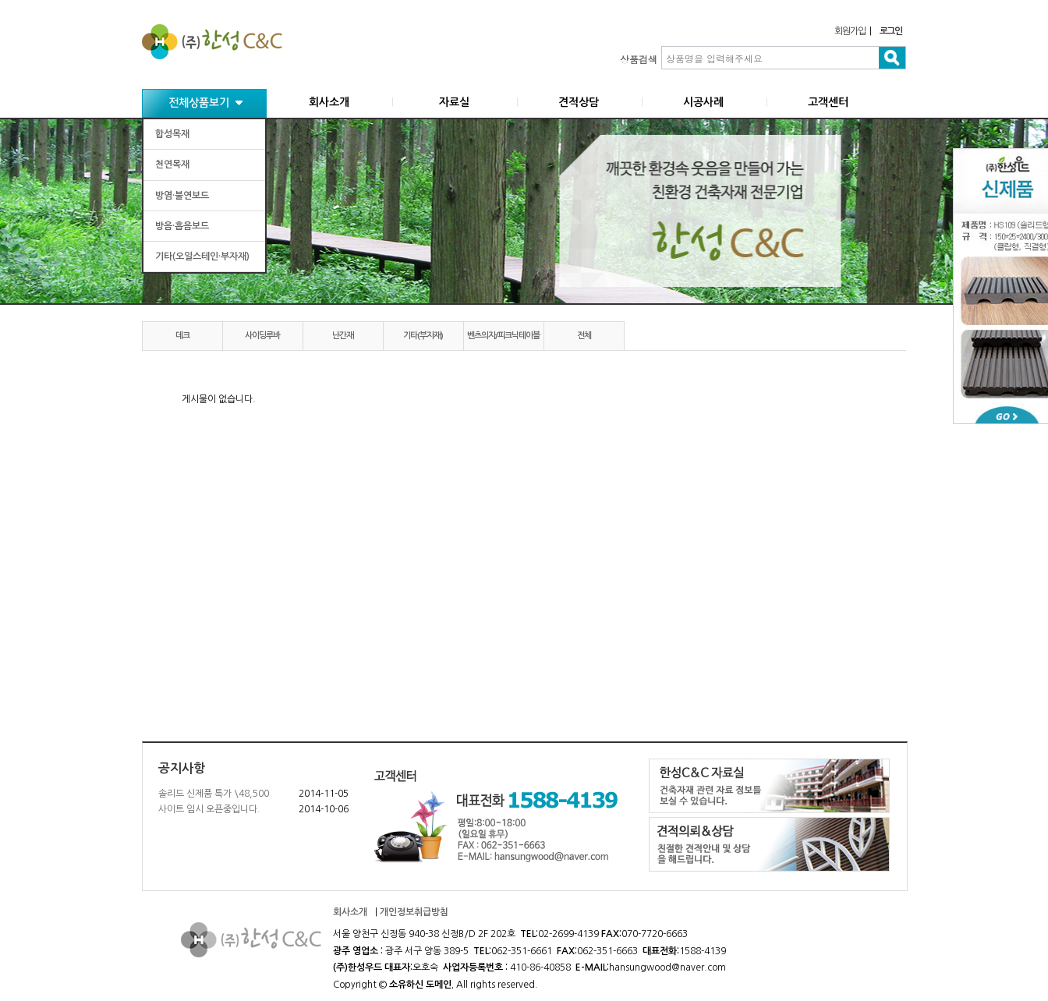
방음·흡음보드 (182, 226)
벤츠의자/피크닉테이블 (503, 335)
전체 (584, 335)
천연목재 (172, 164)
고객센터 (828, 102)
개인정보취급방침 (414, 912)
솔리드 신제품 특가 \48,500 (213, 793)
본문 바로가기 (0, 0)
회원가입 (849, 31)
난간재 (342, 335)
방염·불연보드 (182, 195)
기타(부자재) (423, 335)
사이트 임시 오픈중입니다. (209, 809)
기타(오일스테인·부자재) (202, 256)
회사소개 (329, 102)
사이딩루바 (262, 335)
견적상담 (578, 102)
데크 (182, 335)
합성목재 (172, 134)
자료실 (454, 102)
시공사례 (703, 102)
